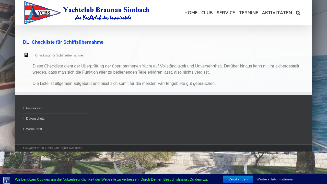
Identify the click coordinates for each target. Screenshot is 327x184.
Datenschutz (35, 118)
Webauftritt (34, 129)
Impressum (34, 108)
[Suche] (302, 12)
